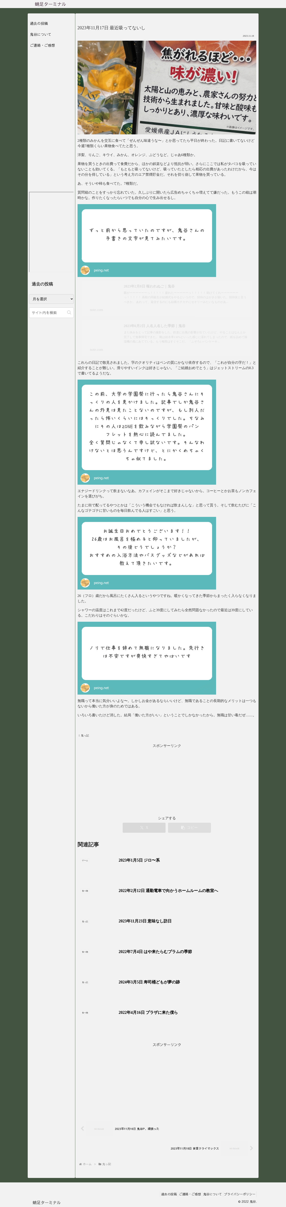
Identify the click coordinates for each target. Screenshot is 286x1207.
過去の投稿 (39, 23)
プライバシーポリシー (238, 1193)
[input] (51, 312)
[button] (69, 312)
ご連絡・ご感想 (42, 45)
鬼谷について (40, 34)
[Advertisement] (167, 1078)
